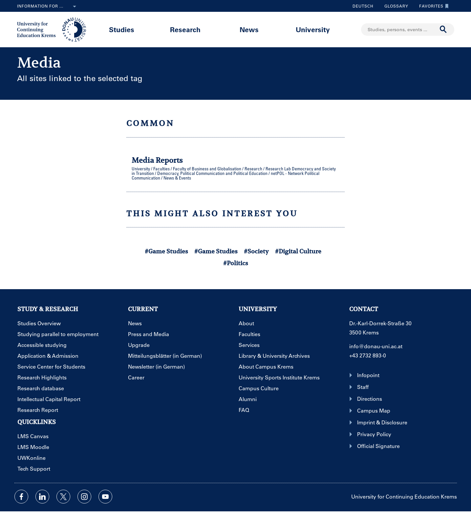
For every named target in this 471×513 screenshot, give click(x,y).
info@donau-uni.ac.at (375, 346)
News (249, 29)
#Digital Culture (298, 251)
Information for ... (48, 7)
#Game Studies (166, 251)
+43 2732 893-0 (367, 355)
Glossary (393, 6)
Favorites (432, 6)
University (313, 29)
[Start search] (443, 29)
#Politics (235, 263)
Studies (121, 29)
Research (185, 29)
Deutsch (363, 6)
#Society (256, 251)
